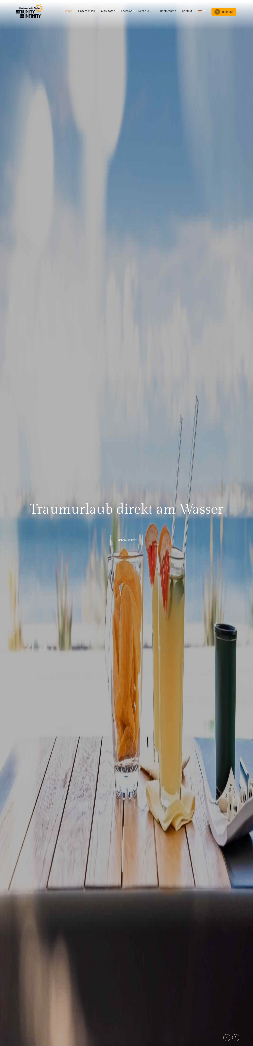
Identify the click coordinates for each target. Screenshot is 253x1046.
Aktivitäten (108, 11)
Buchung (223, 12)
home (68, 11)
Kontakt (187, 11)
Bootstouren (168, 11)
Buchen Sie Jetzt (126, 540)
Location (126, 11)
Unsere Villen (86, 11)
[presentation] (226, 1037)
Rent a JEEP (146, 11)
